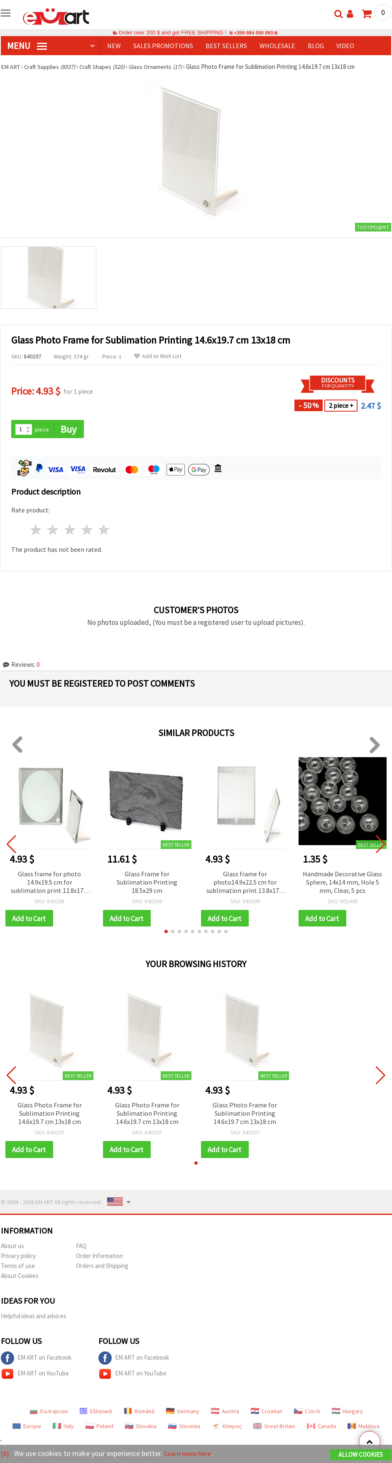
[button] (166, 932)
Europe (26, 1428)
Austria (225, 1413)
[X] (5, 1454)
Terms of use (18, 1267)
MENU (27, 45)
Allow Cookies (360, 1455)
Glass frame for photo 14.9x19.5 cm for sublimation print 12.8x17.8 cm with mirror (49, 883)
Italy (63, 1427)
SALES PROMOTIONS (163, 45)
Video (345, 45)
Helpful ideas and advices (33, 1318)
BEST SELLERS (226, 45)
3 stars (70, 530)
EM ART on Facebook (36, 1359)
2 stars (53, 530)
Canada (321, 1428)
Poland (99, 1427)
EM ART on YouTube (35, 1375)
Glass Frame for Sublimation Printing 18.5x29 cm (147, 882)
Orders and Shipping (102, 1267)
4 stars (87, 530)
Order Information (99, 1257)
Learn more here (190, 1454)
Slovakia (141, 1427)
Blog (316, 45)
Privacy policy (18, 1257)
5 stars (104, 530)
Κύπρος (227, 1428)
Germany (182, 1413)
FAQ (81, 1247)
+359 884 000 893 (253, 32)
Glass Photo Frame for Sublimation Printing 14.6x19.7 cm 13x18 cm (49, 1114)
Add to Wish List (157, 356)
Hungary (347, 1413)
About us (12, 1247)
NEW (114, 45)
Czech (307, 1413)
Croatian (266, 1413)
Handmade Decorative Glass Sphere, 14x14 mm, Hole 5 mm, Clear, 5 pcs (342, 882)
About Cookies (20, 1277)
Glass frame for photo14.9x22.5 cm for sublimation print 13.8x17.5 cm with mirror (245, 883)
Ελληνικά (95, 1413)
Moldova (364, 1428)
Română (139, 1413)
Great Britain (274, 1428)
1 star (36, 530)
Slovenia (184, 1427)
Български (48, 1413)
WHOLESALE (277, 45)
